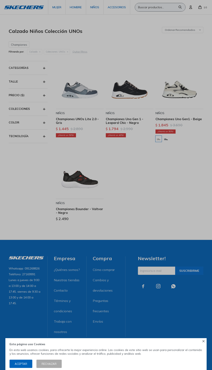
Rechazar (49, 363)
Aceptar (21, 363)
